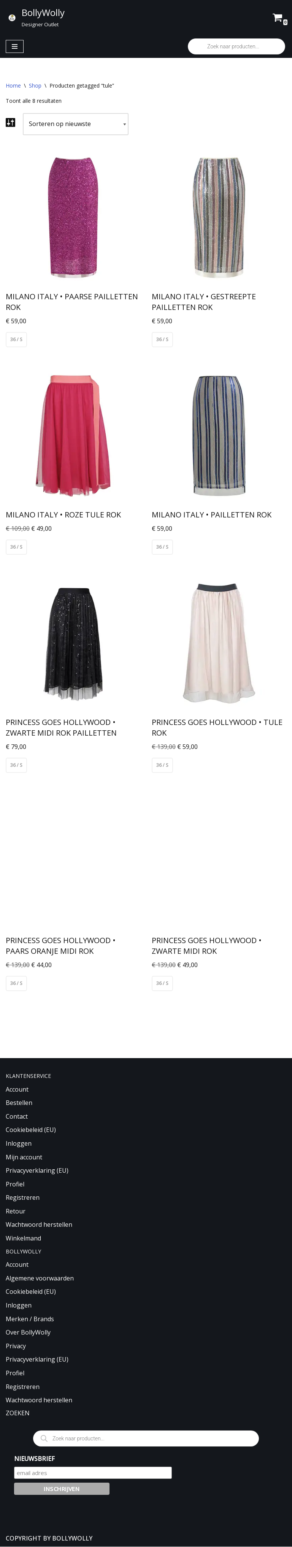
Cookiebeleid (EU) (31, 1130)
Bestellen (19, 1103)
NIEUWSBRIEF (34, 1459)
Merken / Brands (30, 1319)
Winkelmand (23, 1238)
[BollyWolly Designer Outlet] (35, 17)
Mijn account (24, 1157)
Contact (17, 1117)
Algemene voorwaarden (40, 1278)
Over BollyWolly (28, 1332)
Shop (35, 85)
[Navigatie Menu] (15, 46)
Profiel (15, 1184)
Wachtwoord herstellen (39, 1225)
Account (17, 1090)
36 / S (16, 339)
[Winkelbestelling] (76, 124)
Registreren (23, 1198)
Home (13, 85)
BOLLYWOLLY (72, 1538)
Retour (15, 1211)
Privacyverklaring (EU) (37, 1171)
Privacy (16, 1346)
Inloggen (19, 1144)
